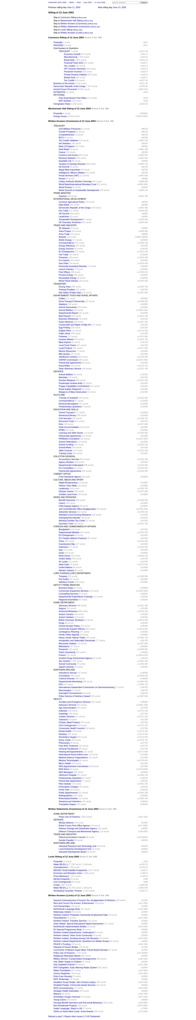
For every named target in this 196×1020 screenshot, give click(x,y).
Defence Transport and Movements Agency (79, 831)
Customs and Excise (68, 155)
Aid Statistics (65, 143)
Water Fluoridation (62, 970)
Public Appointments (68, 793)
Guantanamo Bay (67, 544)
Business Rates (66, 588)
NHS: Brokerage (61, 979)
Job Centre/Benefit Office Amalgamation (77, 509)
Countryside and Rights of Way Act (75, 325)
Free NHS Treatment (68, 746)
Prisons (62, 655)
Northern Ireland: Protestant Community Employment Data (81, 915)
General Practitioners (68, 749)
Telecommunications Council (72, 837)
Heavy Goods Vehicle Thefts (72, 638)
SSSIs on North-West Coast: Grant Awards (73, 1011)
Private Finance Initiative (75, 75)
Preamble (58, 42)
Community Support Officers (72, 629)
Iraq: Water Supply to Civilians (68, 962)
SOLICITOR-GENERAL (65, 456)
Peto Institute (65, 784)
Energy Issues (60, 116)
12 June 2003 (100, 2)
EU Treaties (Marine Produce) (73, 538)
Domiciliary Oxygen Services (67, 997)
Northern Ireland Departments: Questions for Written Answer (81, 941)
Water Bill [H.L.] (61, 864)
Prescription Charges (68, 787)
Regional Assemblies (68, 600)
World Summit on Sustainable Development (79, 190)
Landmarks (64, 488)
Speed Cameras (66, 667)
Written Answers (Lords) (71, 33)
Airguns (62, 608)
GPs (61, 684)
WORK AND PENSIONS (65, 497)
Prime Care (64, 790)
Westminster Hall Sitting (71, 20)
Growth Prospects (67, 132)
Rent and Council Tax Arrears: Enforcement (74, 903)
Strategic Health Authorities (66, 991)
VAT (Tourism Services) (75, 69)
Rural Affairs (64, 366)
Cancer (62, 152)
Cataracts (63, 719)
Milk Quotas (64, 354)
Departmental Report (68, 313)
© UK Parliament (92, 1016)
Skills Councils (65, 450)
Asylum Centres (66, 614)
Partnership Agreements (70, 363)
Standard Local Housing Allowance (75, 515)
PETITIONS (59, 95)
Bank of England (66, 146)
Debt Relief (64, 149)
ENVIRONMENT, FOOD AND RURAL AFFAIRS (76, 295)
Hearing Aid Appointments (71, 752)
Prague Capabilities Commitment (74, 386)
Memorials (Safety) (67, 643)
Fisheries (63, 336)
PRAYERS (58, 45)
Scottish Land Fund (68, 494)
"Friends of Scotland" (68, 398)
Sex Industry (64, 661)
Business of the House (64, 83)
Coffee (62, 298)
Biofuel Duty (69, 77)
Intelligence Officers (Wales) (72, 173)
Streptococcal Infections (70, 801)
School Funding (66, 445)
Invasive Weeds (66, 339)
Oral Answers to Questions (66, 48)
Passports (63, 649)
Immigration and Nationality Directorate (77, 640)
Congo (57, 885)
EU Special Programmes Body (68, 929)
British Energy (65, 240)
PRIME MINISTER (62, 193)
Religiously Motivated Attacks (67, 956)
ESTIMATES (59, 92)
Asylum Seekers (66, 617)
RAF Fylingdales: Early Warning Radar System (75, 967)
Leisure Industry (66, 269)
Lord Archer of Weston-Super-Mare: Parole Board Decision (81, 950)
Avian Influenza (66, 322)
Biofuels (62, 237)
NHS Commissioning (63, 988)
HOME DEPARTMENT (64, 602)
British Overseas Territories (71, 620)
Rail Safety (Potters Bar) (70, 293)
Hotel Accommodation (69, 427)
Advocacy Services (67, 605)
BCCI (61, 137)
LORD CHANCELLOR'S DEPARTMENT (72, 573)
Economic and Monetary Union (68, 873)
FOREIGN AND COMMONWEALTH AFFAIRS (75, 526)
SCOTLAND (59, 395)
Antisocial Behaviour (68, 611)
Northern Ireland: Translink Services (70, 921)
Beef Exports (65, 316)
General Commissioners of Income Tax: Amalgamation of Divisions (84, 900)
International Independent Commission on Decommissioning (87, 687)
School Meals (65, 447)
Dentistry (63, 734)
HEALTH (58, 699)
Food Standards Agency (70, 477)
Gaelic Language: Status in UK (68, 1008)
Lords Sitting (66, 30)
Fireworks (63, 257)
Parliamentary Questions (70, 407)
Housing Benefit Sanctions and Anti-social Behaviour (78, 1003)
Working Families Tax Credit (72, 521)
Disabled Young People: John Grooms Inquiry (75, 982)
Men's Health (65, 763)
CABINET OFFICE (62, 474)
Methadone (64, 646)
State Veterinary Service (70, 369)
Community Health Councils (72, 728)
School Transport (67, 412)
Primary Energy (66, 275)
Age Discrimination (67, 708)
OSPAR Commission (68, 360)
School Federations (68, 442)
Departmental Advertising (70, 681)
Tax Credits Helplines (68, 140)
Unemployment (61, 867)
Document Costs (66, 421)
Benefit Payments (67, 500)
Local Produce (65, 348)
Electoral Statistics (67, 158)
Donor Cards (65, 740)
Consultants (64, 676)
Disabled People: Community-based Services (75, 985)
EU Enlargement (66, 251)
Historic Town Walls (68, 486)
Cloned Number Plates (69, 626)
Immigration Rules (62, 104)
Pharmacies (64, 743)
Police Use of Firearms (69, 817)
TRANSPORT (60, 284)
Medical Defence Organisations (73, 757)
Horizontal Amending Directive (73, 266)
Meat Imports (65, 342)
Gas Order (64, 263)
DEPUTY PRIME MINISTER (67, 585)
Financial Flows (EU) (73, 63)
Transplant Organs (67, 804)
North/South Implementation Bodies (70, 926)
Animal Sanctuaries (68, 307)
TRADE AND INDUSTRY (65, 225)
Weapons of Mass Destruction (73, 392)
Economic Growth (72, 54)
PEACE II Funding (62, 944)
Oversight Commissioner (70, 693)
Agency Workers (66, 462)
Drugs (61, 623)
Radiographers (66, 795)
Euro (61, 424)
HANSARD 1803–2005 (57, 2)
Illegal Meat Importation (70, 170)
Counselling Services (68, 594)
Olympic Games (66, 491)
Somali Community (67, 664)
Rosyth (62, 178)
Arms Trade (64, 234)
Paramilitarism (60, 918)
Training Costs (65, 453)
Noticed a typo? (55, 1016)
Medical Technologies (69, 760)
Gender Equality (66, 840)
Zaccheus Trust (66, 524)
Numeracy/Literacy (67, 415)
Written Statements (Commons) (75, 26)
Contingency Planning (69, 632)
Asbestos (63, 711)
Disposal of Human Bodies (66, 947)
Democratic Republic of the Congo (69, 86)
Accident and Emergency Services (75, 702)
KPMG (62, 430)
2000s (71, 2)
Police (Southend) (67, 652)
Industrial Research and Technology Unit (77, 846)
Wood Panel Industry (68, 281)
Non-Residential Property (65, 1005)
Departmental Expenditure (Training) (76, 597)
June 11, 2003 (73, 7)
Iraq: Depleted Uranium (64, 964)
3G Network (64, 228)
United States (65, 559)
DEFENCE (59, 371)
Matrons (57, 994)
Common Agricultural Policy (71, 202)
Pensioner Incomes (73, 72)
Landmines (64, 216)
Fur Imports (64, 260)
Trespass (63, 576)
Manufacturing (70, 57)
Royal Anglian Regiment (70, 389)
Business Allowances (68, 319)
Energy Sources (66, 249)
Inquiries (63, 196)
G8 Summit (64, 167)
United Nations (66, 567)
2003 (79, 2)
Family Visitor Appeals (69, 635)
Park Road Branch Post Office (73, 98)
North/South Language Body (67, 909)
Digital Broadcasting (68, 483)
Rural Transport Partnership (72, 301)
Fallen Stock (64, 333)
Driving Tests (65, 287)
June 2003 (88, 2)
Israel (61, 553)
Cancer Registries (62, 973)
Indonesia (63, 547)
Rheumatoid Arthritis (68, 798)
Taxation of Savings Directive (72, 164)
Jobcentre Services (68, 512)
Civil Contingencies (68, 725)
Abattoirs (63, 304)
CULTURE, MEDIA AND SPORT (69, 480)
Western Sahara (66, 570)
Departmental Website (69, 532)
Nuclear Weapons (67, 380)
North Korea (64, 556)
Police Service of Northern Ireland (74, 696)
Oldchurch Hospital (67, 775)
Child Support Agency (69, 506)
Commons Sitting (68, 17)
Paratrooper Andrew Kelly (70, 383)
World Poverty (65, 187)
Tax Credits (69, 80)
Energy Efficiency (67, 246)
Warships (63, 377)
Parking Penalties (67, 289)
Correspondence (66, 243)
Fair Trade (63, 211)
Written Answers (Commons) (73, 23)
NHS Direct (64, 769)
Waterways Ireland (62, 912)
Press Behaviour (61, 876)
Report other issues (74, 1016)
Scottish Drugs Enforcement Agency (75, 658)
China (61, 541)
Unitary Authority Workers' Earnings (75, 181)
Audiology (63, 714)
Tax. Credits (69, 66)
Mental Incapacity (62, 879)
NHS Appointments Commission (74, 766)
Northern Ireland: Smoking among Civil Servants (76, 938)
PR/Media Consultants (69, 439)
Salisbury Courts (66, 582)
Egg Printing (64, 328)
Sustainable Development (71, 219)
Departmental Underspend (71, 465)
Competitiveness (66, 135)
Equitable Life (65, 161)
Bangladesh (64, 529)
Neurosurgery (65, 690)
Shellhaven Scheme (68, 357)
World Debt (69, 60)
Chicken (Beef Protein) (69, 722)
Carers (62, 503)
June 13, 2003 (119, 7)
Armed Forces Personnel (65, 89)
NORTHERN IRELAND (64, 670)
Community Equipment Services (74, 591)
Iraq (60, 550)
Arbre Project (65, 231)
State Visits (64, 564)
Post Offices (64, 272)
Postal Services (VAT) (69, 175)
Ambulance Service (68, 673)
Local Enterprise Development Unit (75, 849)
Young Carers (60, 1000)
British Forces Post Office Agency (74, 825)
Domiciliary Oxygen (68, 737)
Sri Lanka (63, 562)
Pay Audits (64, 579)
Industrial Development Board (72, 852)
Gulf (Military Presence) (70, 129)
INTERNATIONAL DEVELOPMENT (70, 199)
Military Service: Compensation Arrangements (75, 959)
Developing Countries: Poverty (68, 891)
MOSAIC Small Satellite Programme (70, 870)
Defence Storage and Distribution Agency (78, 828)
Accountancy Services (69, 459)
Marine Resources (67, 351)
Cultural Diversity (67, 678)
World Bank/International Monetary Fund (77, 184)
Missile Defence (66, 823)
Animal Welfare (66, 310)
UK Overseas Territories (70, 222)
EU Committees (66, 468)
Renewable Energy (67, 278)
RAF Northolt (65, 101)
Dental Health (65, 731)
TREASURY (64, 51)
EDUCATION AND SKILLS (66, 409)
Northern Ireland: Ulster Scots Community (73, 935)
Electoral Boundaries (68, 404)
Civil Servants (65, 418)
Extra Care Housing (63, 976)
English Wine (65, 331)
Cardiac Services (67, 716)
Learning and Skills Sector (71, 433)
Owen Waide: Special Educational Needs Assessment (79, 924)
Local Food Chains (67, 345)
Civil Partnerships (62, 906)
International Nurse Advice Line (73, 754)
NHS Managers (66, 772)
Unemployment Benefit (69, 518)
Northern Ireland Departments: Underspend (74, 932)
